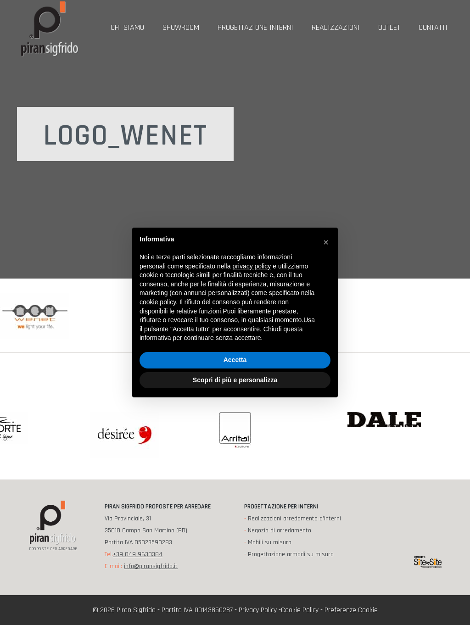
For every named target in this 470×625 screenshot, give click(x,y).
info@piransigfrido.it (151, 566)
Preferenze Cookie (351, 610)
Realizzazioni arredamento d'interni (294, 518)
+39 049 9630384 (137, 554)
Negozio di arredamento (279, 530)
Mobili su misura (269, 542)
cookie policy (158, 302)
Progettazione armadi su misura (291, 554)
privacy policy (251, 266)
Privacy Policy (258, 610)
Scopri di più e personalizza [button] (235, 380)
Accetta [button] (235, 359)
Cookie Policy (300, 610)
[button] (326, 242)
